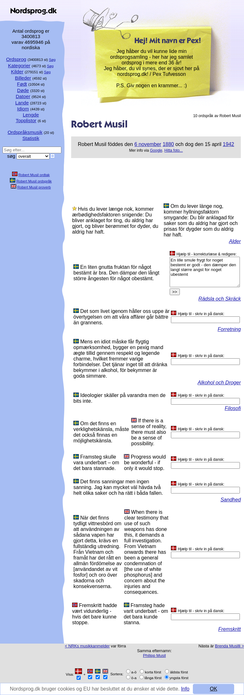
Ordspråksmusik (25, 132)
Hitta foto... (173, 150)
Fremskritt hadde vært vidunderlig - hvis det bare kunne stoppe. (94, 614)
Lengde (31, 114)
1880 (168, 144)
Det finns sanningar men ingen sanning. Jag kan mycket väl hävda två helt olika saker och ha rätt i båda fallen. (118, 487)
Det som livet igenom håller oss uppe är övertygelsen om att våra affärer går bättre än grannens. (121, 316)
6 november (147, 144)
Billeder (23, 78)
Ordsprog (16, 59)
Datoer (23, 96)
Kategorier (19, 65)
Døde (23, 90)
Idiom (23, 108)
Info (14, 691)
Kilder (17, 71)
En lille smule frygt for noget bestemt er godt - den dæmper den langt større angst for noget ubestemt (205, 272)
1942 (228, 144)
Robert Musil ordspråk (33, 181)
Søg (52, 60)
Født (22, 84)
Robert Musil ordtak (34, 175)
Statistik (30, 138)
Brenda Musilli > (229, 646)
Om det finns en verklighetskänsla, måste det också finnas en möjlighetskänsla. (101, 432)
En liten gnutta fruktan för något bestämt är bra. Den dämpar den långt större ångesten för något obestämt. (116, 272)
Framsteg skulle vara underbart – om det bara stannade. (96, 462)
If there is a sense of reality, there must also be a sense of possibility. (148, 432)
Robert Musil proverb (34, 187)
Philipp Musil (154, 655)
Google (156, 150)
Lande (22, 102)
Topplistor (26, 120)
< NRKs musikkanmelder (87, 646)
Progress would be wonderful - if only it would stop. (145, 462)
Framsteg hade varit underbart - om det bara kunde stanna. (146, 614)
